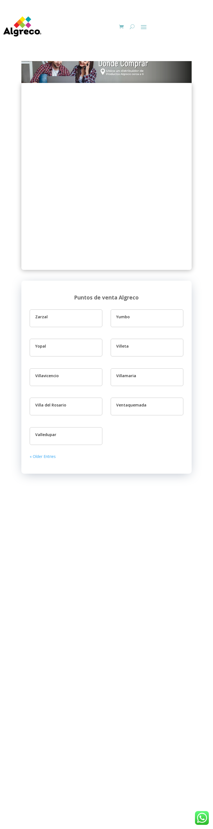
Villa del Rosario (50, 405)
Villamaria (126, 375)
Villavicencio (47, 375)
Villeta (122, 346)
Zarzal (41, 316)
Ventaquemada (131, 405)
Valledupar (45, 434)
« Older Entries (43, 456)
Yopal (40, 346)
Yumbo (123, 316)
